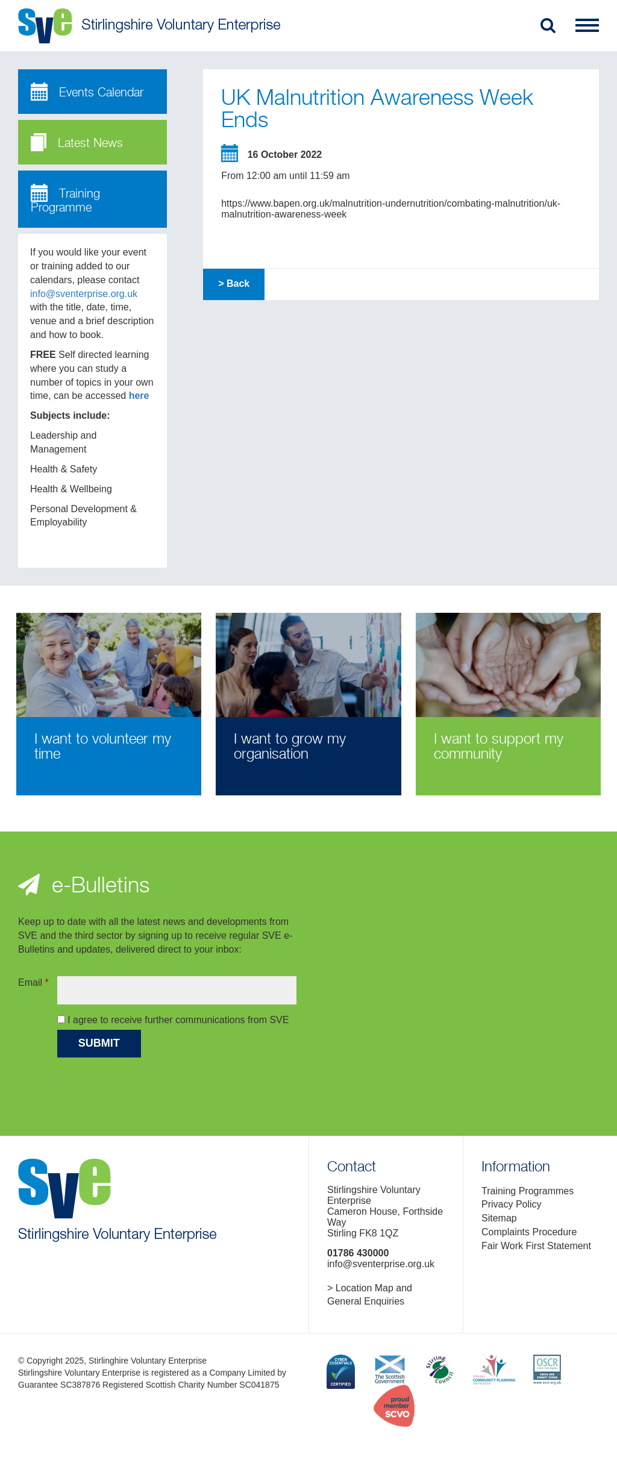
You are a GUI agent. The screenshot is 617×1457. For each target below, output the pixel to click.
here (139, 395)
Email (33, 982)
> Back (233, 283)
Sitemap (499, 1218)
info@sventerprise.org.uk (83, 294)
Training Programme (65, 199)
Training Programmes (527, 1191)
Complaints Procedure (529, 1232)
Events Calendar (87, 92)
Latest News (77, 142)
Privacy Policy (511, 1204)
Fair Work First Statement (536, 1246)
